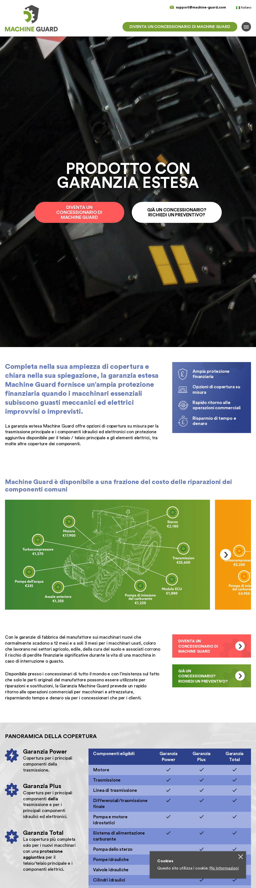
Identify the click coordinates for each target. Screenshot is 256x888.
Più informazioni (224, 868)
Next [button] (225, 554)
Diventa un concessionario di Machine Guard (180, 27)
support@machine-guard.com (201, 7)
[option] (107, 555)
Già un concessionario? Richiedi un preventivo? (176, 212)
